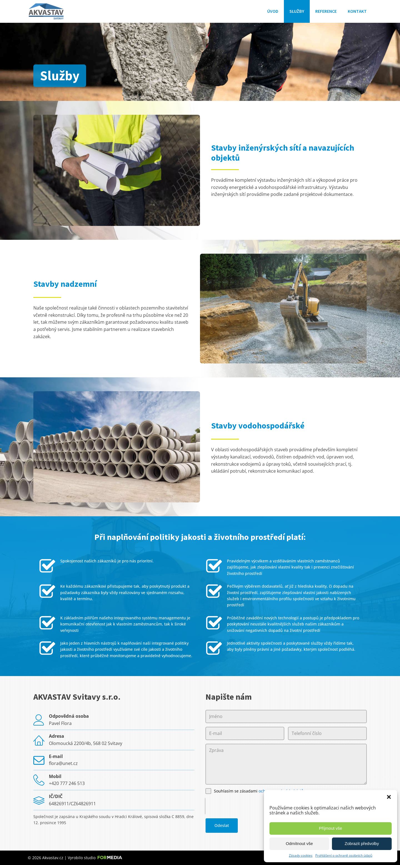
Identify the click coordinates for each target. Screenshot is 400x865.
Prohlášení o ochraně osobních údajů (343, 855)
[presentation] (241, 806)
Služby (296, 11)
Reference (326, 11)
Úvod (272, 11)
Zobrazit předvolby (362, 843)
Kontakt (357, 11)
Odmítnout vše (299, 843)
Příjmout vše (330, 828)
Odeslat (221, 825)
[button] (389, 797)
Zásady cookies (300, 855)
